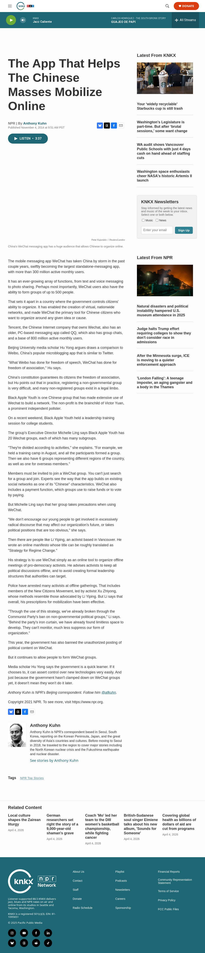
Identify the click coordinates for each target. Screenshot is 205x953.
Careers (120, 898)
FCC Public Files (168, 909)
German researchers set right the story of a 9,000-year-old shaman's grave (62, 824)
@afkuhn (108, 692)
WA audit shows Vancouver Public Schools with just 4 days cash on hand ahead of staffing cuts (164, 151)
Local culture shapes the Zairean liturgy (24, 819)
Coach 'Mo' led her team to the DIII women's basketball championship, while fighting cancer (102, 826)
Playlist (119, 871)
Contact (77, 880)
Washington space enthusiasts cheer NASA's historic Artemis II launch (164, 176)
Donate (188, 6)
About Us (78, 871)
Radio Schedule (82, 907)
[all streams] (185, 20)
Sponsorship (123, 907)
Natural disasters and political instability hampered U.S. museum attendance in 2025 (162, 310)
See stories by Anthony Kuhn (54, 760)
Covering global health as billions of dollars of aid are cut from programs (179, 822)
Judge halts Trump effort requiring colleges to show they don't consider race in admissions (164, 335)
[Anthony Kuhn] (17, 735)
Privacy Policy (166, 900)
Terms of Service (168, 891)
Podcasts (121, 880)
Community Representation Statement (175, 881)
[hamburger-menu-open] (10, 6)
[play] (11, 20)
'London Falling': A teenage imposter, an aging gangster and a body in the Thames (164, 382)
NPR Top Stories (32, 778)
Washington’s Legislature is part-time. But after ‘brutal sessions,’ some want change (162, 126)
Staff (75, 889)
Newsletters (122, 889)
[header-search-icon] (167, 6)
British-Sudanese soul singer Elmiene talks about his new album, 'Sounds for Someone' (141, 824)
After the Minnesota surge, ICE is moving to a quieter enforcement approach (163, 360)
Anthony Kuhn (35, 123)
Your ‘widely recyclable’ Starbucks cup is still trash (160, 106)
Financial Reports (169, 871)
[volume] (23, 20)
